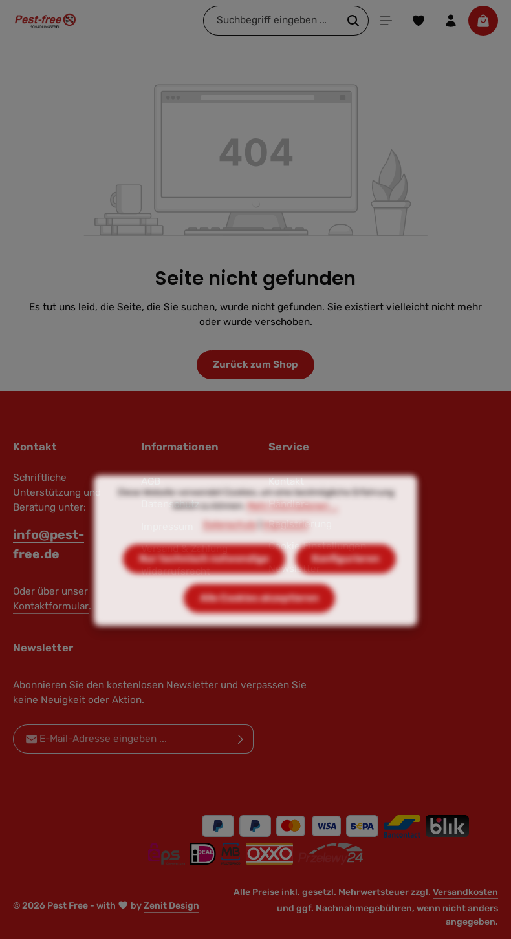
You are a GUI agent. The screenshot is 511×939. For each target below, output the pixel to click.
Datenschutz (230, 541)
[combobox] (271, 20)
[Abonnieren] (241, 739)
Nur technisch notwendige (204, 575)
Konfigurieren (346, 575)
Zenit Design (171, 905)
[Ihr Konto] (451, 21)
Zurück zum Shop (255, 364)
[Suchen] (353, 20)
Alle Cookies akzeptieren (259, 614)
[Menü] (386, 21)
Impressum (286, 541)
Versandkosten (465, 892)
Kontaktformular (51, 606)
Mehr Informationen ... (292, 522)
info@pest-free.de (48, 544)
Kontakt (286, 481)
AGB (150, 481)
